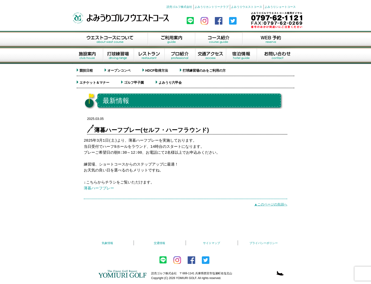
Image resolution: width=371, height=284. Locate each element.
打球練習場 (118, 56)
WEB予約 (270, 39)
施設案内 (87, 56)
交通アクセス (210, 56)
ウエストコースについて (110, 39)
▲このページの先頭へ (270, 204)
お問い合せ (278, 56)
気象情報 (107, 243)
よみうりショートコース (280, 7)
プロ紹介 (179, 56)
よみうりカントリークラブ (211, 7)
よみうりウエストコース (246, 7)
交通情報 (159, 243)
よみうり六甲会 (170, 82)
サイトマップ (211, 243)
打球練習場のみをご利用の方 (204, 70)
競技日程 (86, 70)
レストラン (149, 56)
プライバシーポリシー (263, 243)
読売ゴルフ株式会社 (179, 7)
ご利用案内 (171, 39)
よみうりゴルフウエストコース (121, 18)
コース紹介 (218, 39)
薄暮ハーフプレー (99, 188)
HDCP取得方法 (156, 70)
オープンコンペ (119, 70)
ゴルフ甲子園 (134, 82)
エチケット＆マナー (94, 82)
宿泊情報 (241, 56)
